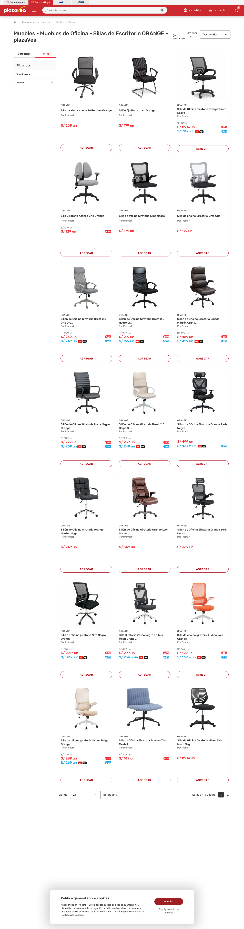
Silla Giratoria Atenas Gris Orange (82, 215)
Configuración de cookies (169, 911)
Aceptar (169, 901)
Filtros (45, 53)
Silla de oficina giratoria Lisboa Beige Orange (84, 742)
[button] (162, 10)
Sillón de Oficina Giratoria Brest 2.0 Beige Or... (141, 426)
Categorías (24, 53)
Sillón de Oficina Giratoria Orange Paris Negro (202, 426)
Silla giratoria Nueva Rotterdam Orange (86, 110)
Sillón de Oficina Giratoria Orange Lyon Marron (143, 531)
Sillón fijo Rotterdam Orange (137, 110)
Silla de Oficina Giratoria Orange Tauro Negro (201, 110)
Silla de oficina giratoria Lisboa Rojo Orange (200, 636)
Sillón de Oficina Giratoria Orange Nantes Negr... (82, 531)
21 (85, 794)
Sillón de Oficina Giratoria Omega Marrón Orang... (198, 320)
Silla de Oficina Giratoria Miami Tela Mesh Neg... (199, 742)
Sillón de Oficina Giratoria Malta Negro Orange (85, 426)
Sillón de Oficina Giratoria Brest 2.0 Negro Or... (141, 320)
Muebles (44, 22)
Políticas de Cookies (72, 915)
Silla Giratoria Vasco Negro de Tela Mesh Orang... (141, 636)
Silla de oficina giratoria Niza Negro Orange (83, 636)
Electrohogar (27, 22)
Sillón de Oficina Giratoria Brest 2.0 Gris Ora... (83, 320)
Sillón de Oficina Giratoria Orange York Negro (202, 531)
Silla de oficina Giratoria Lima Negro (142, 215)
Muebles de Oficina (64, 22)
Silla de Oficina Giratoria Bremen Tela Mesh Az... (143, 742)
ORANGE (65, 105)
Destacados (215, 34)
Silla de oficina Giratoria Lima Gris (198, 215)
